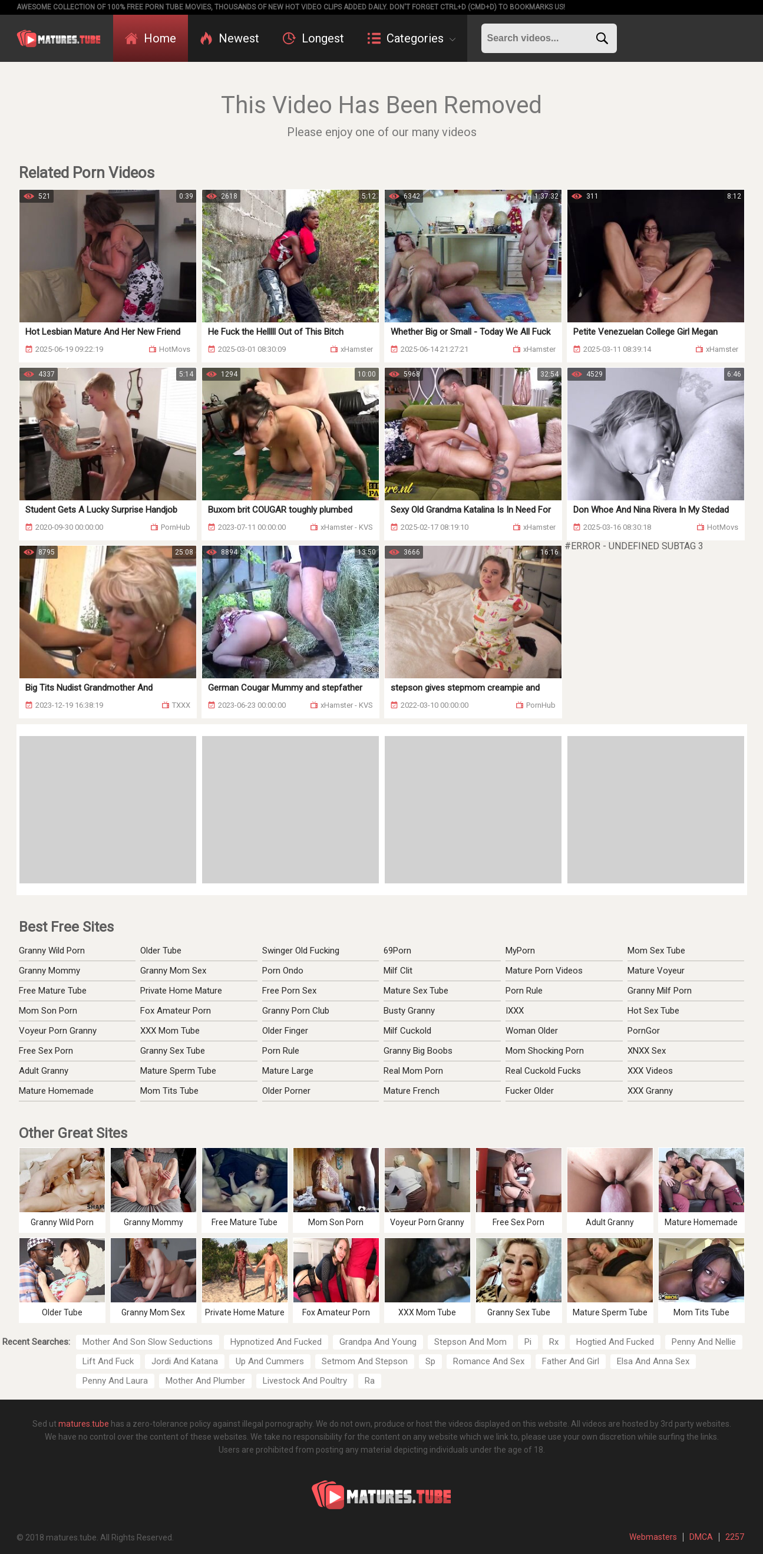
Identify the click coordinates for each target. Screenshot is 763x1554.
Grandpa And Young (378, 1342)
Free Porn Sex (289, 990)
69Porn (397, 950)
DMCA (701, 1537)
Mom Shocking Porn (545, 1050)
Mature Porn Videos (544, 970)
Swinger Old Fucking (300, 950)
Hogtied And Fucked (615, 1342)
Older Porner (286, 1091)
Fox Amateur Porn (175, 1010)
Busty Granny (409, 1010)
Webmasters (653, 1537)
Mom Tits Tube (169, 1091)
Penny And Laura (115, 1380)
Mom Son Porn (48, 1010)
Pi (527, 1342)
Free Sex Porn (46, 1050)
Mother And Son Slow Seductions (147, 1342)
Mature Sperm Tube (178, 1070)
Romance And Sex (488, 1361)
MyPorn (520, 950)
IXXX (515, 1010)
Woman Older (532, 1030)
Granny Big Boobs (418, 1050)
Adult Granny (43, 1070)
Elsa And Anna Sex (653, 1361)
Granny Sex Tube (172, 1050)
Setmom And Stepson (365, 1361)
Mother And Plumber (205, 1380)
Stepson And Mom (470, 1342)
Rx (554, 1342)
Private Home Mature (181, 990)
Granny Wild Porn (52, 950)
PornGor (643, 1030)
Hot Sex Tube (653, 1010)
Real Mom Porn (413, 1070)
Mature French (412, 1091)
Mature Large (287, 1070)
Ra (370, 1380)
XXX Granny (650, 1091)
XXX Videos (650, 1070)
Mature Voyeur (656, 970)
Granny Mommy (49, 970)
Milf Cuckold (407, 1030)
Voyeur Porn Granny (58, 1030)
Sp (430, 1361)
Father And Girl (570, 1361)
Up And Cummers (270, 1361)
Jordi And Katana (184, 1361)
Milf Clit (398, 970)
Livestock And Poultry (305, 1380)
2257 (734, 1537)
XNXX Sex (646, 1050)
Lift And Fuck (108, 1361)
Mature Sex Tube (416, 990)
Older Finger (285, 1030)
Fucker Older (530, 1091)
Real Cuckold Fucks (543, 1070)
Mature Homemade (56, 1091)
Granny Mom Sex (173, 970)
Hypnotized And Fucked (276, 1342)
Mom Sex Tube (656, 950)
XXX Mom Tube (170, 1030)
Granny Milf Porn (659, 990)
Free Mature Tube (53, 990)
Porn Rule (280, 1050)
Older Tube (160, 950)
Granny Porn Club (295, 1010)
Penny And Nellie (704, 1342)
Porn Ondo (282, 970)
